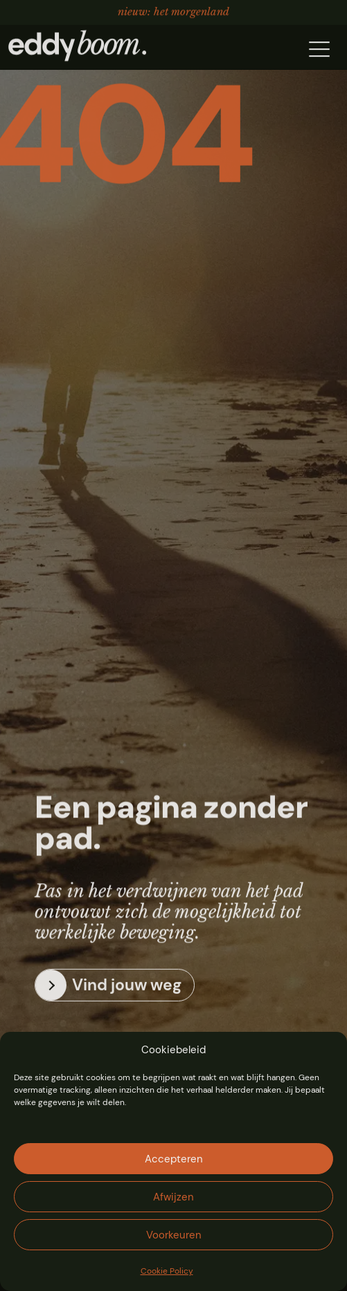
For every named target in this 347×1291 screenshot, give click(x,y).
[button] (319, 48)
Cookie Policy (167, 1270)
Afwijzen (173, 1197)
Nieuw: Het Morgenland (173, 10)
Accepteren (174, 1159)
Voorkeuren (174, 1235)
